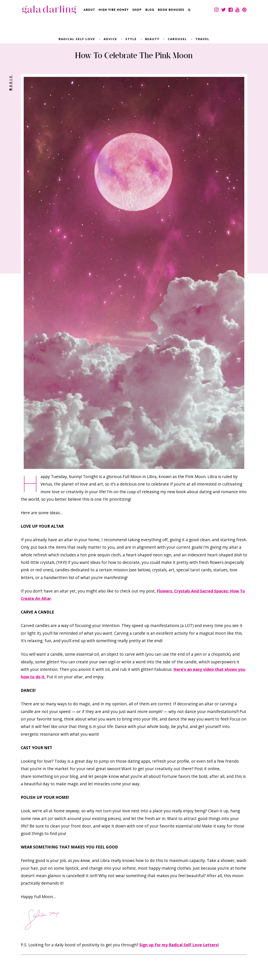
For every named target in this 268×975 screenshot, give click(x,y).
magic (10, 83)
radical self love (77, 39)
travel (202, 39)
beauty (152, 39)
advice (110, 39)
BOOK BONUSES (171, 10)
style (131, 39)
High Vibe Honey (114, 10)
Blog (149, 10)
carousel (177, 39)
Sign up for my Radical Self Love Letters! (179, 945)
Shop (137, 10)
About (89, 10)
